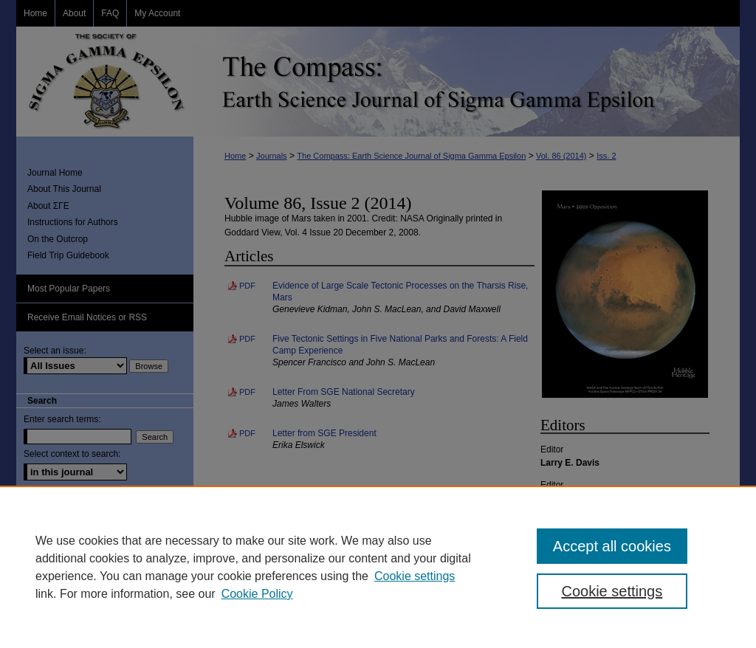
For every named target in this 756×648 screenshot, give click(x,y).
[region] (378, 567)
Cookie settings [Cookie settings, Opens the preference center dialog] (611, 591)
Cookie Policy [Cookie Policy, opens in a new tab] (257, 593)
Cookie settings (414, 576)
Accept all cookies (612, 546)
